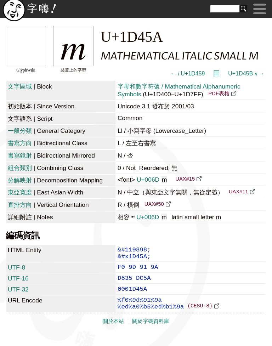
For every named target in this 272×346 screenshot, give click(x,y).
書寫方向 (20, 143)
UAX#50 (154, 204)
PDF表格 (219, 93)
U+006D (152, 179)
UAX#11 (238, 191)
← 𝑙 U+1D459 (187, 73)
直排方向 (20, 204)
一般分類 (20, 130)
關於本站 (113, 332)
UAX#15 (185, 179)
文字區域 (20, 86)
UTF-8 (16, 270)
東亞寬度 (20, 192)
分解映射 (20, 180)
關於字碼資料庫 (150, 332)
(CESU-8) (199, 316)
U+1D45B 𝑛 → (246, 73)
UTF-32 (18, 295)
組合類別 (20, 167)
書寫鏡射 (20, 155)
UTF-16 (18, 283)
